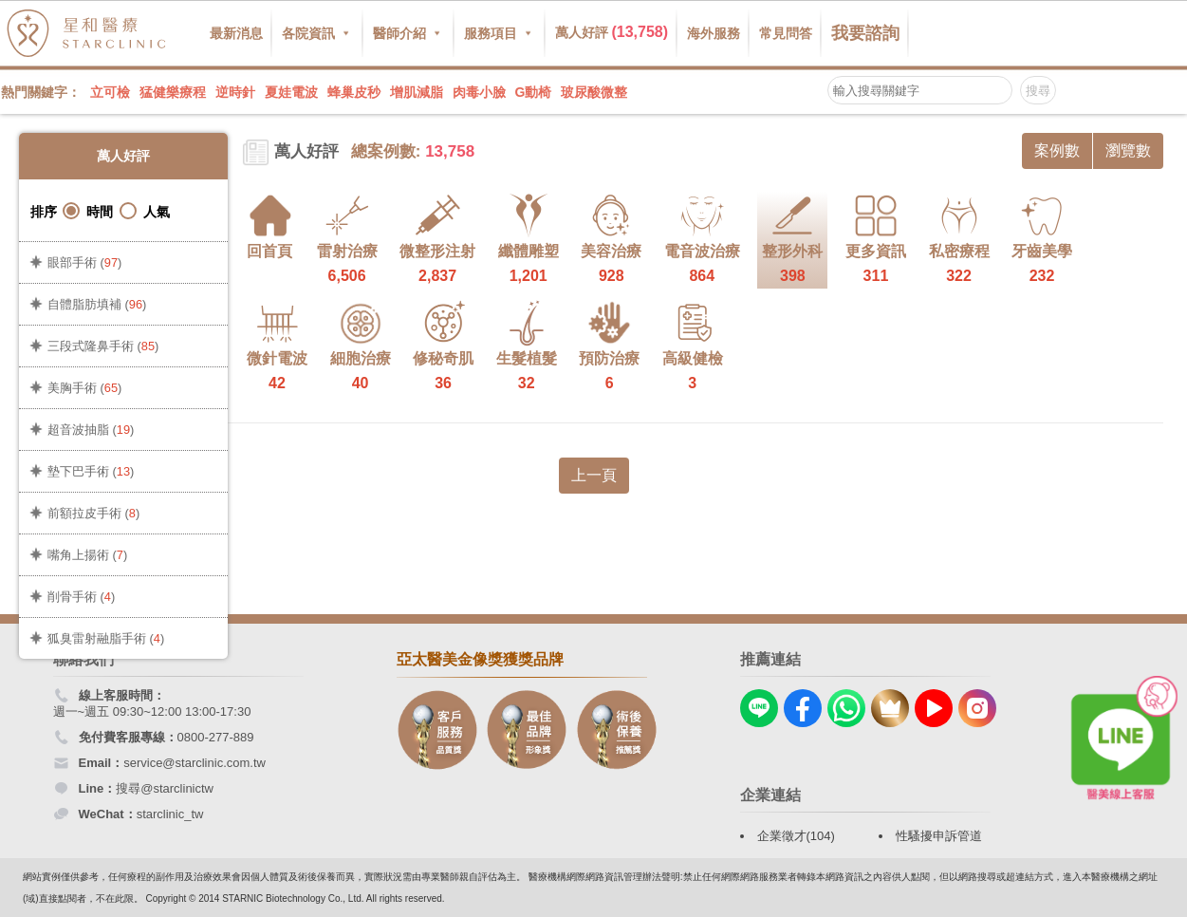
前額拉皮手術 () (93, 513)
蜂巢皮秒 (353, 92)
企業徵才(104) (796, 836)
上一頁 (594, 475)
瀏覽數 (1128, 150)
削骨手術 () (81, 597)
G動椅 (533, 92)
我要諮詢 (865, 33)
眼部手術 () (84, 262)
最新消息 (236, 33)
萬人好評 (612, 32)
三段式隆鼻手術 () (102, 346)
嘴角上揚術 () (87, 555)
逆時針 (235, 92)
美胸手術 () (84, 388)
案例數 (1057, 150)
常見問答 (785, 33)
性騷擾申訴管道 (939, 836)
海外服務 (713, 33)
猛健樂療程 (172, 92)
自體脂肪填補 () (96, 304)
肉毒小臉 (479, 92)
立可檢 (110, 92)
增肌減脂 (416, 92)
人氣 (145, 211)
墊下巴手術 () (90, 471)
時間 (88, 211)
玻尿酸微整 (594, 92)
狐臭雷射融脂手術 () (105, 638)
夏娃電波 (291, 92)
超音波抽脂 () (90, 429)
